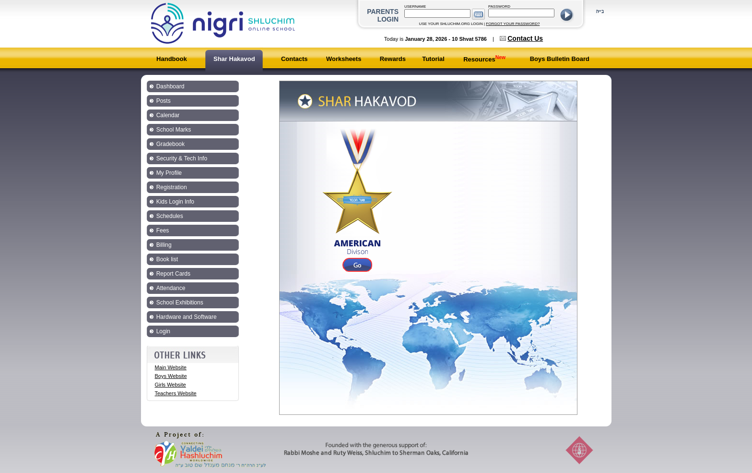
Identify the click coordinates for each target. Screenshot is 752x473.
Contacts (294, 58)
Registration (171, 187)
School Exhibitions (179, 302)
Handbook (171, 58)
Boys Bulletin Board (559, 58)
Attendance (171, 288)
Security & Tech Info (182, 158)
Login (163, 331)
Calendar (168, 115)
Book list (167, 259)
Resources (484, 59)
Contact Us (525, 38)
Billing (164, 245)
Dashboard (170, 86)
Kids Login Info (175, 201)
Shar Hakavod (234, 58)
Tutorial (433, 58)
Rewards (393, 58)
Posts (163, 100)
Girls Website (170, 385)
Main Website (171, 367)
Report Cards (173, 273)
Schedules (169, 216)
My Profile (169, 173)
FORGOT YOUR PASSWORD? (513, 24)
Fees (162, 230)
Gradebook (170, 144)
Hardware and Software (186, 317)
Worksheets (343, 58)
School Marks (173, 129)
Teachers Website (176, 393)
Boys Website (171, 376)
